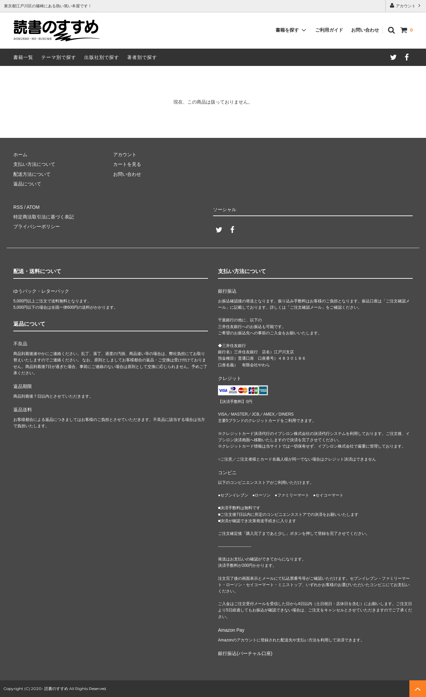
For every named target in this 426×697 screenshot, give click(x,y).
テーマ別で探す (58, 57)
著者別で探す (142, 57)
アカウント (405, 5)
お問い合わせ (365, 30)
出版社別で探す (101, 57)
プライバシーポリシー (36, 226)
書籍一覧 (23, 57)
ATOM (33, 207)
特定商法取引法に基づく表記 (43, 216)
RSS (18, 207)
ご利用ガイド (329, 30)
